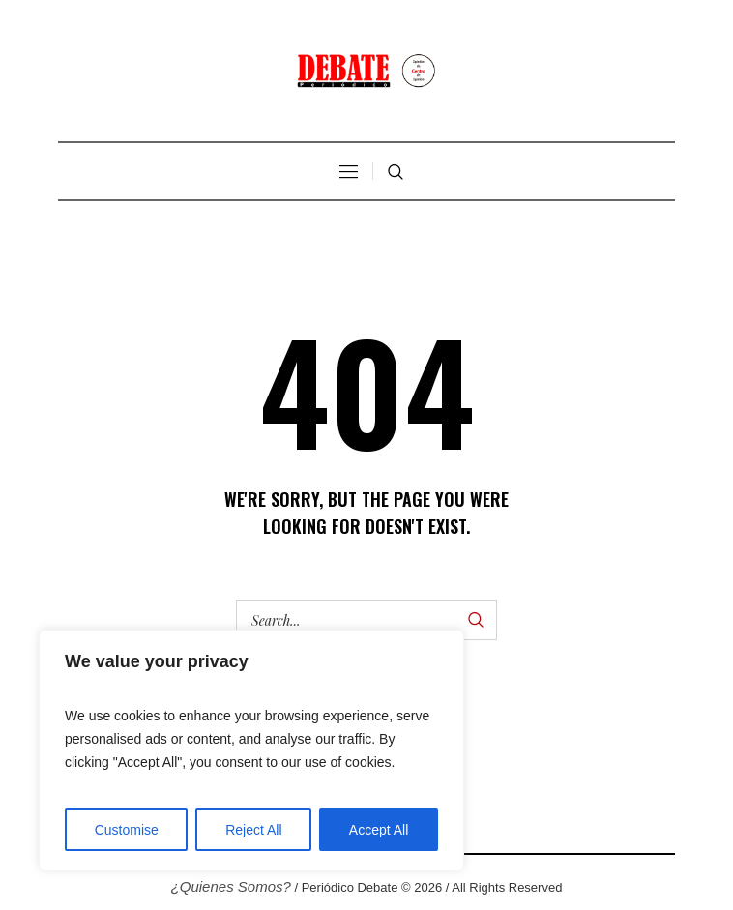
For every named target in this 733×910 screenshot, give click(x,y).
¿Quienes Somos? (231, 886)
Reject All (253, 829)
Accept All (378, 829)
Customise (127, 829)
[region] (251, 750)
